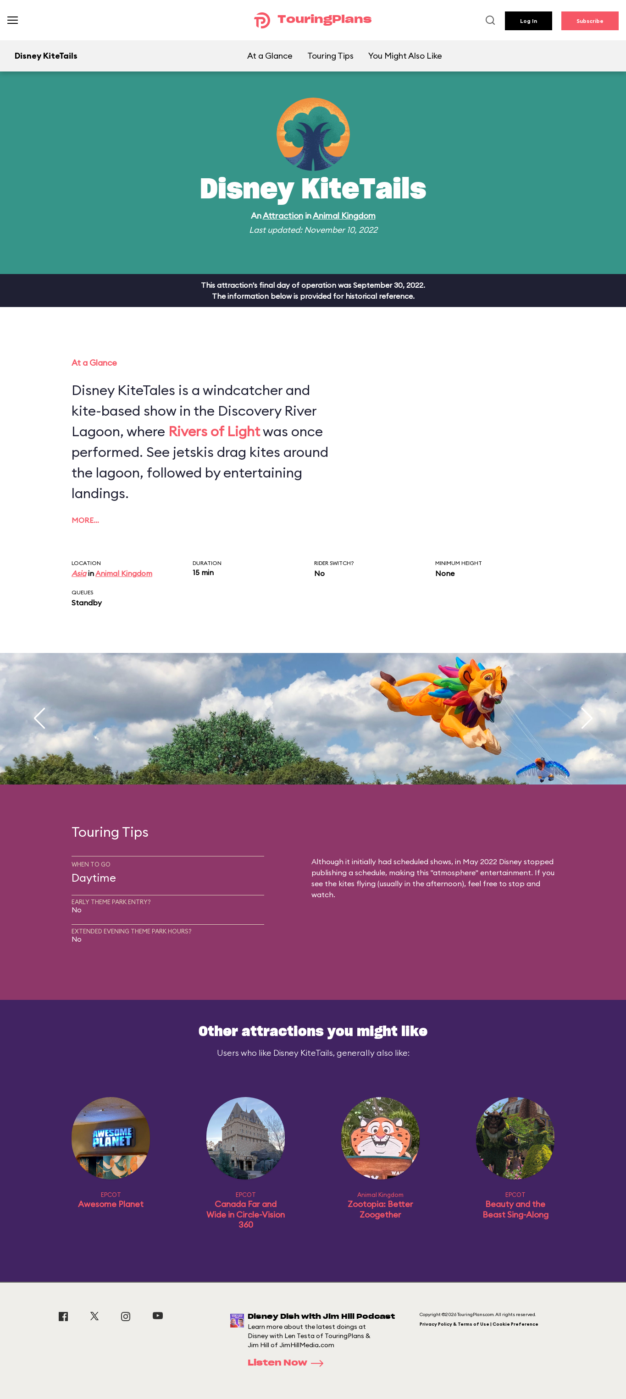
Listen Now (288, 1363)
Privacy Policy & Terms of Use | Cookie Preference (479, 1324)
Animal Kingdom (344, 215)
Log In (528, 20)
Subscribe (590, 20)
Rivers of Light (214, 431)
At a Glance (270, 55)
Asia (79, 573)
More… (85, 520)
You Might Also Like (405, 55)
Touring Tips (330, 55)
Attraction (283, 215)
